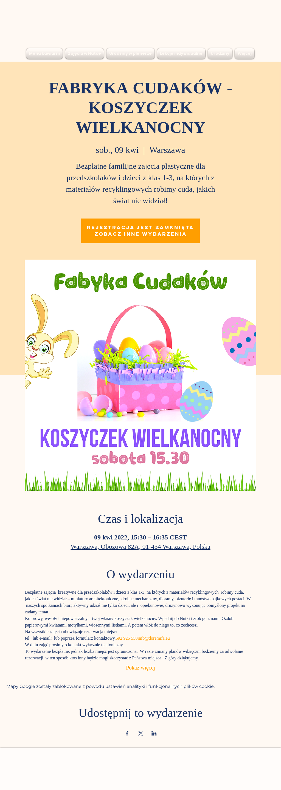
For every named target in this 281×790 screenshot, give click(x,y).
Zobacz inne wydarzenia (140, 234)
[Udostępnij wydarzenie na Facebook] (127, 733)
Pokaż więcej (140, 668)
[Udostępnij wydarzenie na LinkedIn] (154, 733)
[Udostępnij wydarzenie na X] (140, 733)
